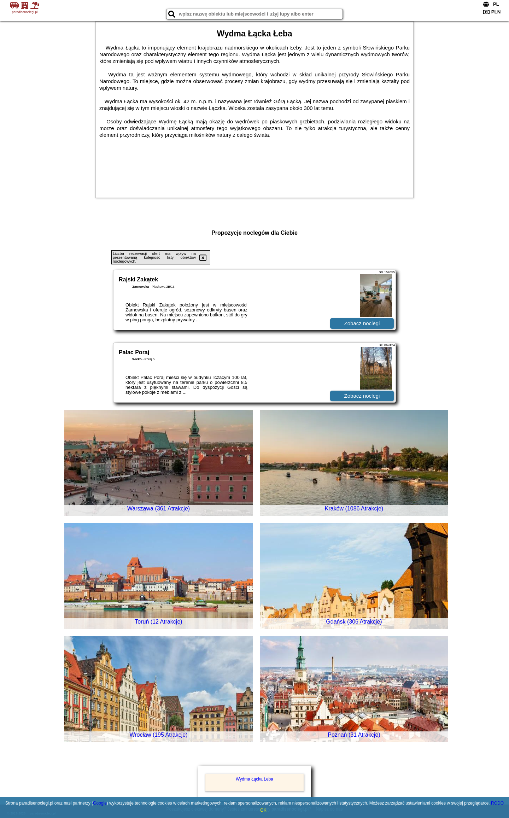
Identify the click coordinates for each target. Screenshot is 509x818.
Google (100, 803)
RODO (497, 803)
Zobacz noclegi (362, 323)
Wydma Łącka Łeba (254, 779)
